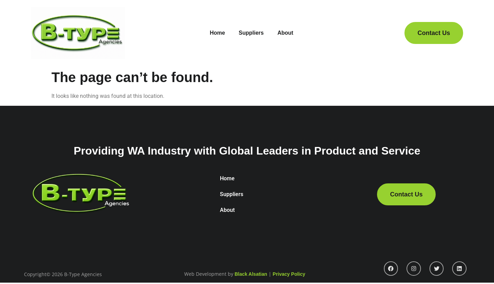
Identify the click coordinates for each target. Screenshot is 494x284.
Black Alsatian (251, 274)
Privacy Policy (289, 274)
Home (217, 33)
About (285, 33)
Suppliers (251, 33)
